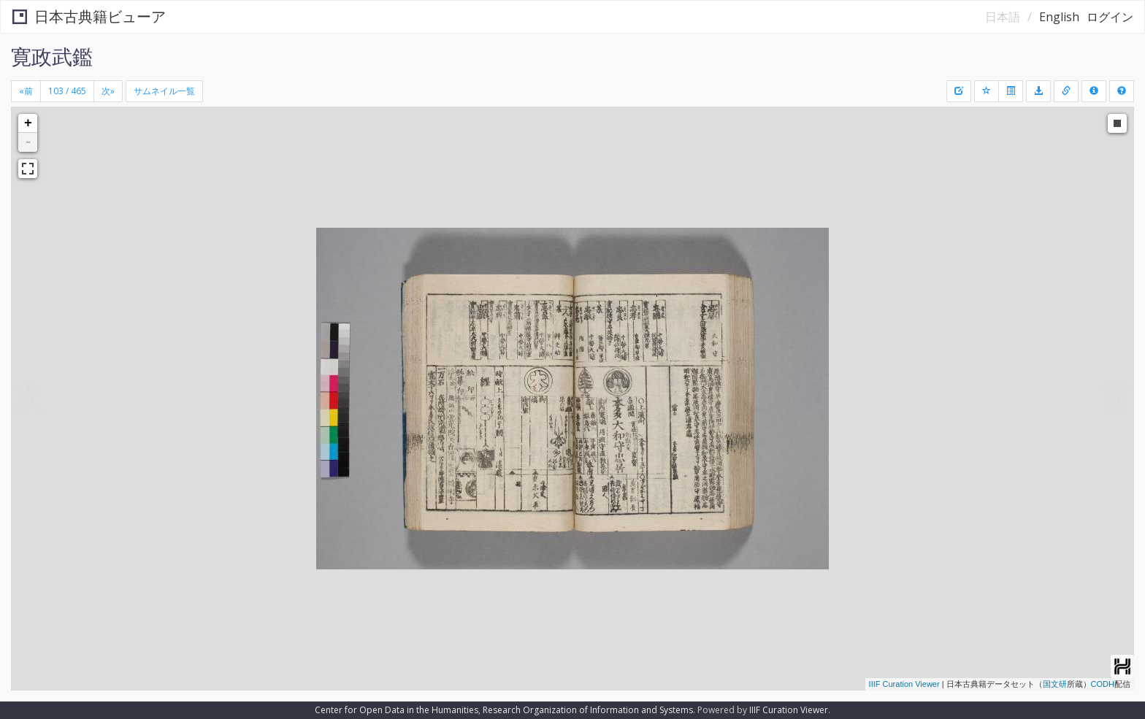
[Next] (108, 91)
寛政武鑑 (52, 56)
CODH (1102, 684)
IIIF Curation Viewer (904, 684)
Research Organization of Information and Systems (588, 710)
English (1059, 17)
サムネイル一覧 (164, 91)
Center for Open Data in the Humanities (396, 710)
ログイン (1110, 17)
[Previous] (26, 91)
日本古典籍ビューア (89, 16)
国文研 (1055, 684)
